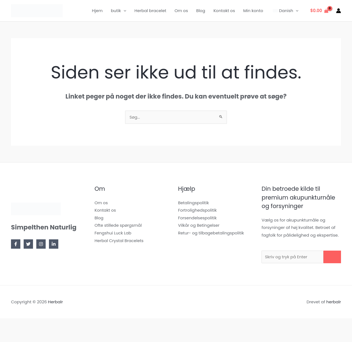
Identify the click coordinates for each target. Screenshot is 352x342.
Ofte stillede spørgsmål (118, 226)
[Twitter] (28, 244)
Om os (181, 10)
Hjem (97, 10)
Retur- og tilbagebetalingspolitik (211, 233)
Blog (200, 10)
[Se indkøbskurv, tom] (319, 11)
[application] (123, 10)
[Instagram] (41, 244)
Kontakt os (224, 10)
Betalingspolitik (193, 203)
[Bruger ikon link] (338, 10)
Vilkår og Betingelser (199, 226)
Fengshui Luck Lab (113, 233)
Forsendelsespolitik (197, 218)
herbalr (333, 302)
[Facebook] (15, 244)
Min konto (253, 10)
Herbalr (55, 302)
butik (118, 10)
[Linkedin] (53, 244)
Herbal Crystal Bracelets (119, 241)
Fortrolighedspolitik (197, 210)
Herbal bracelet (150, 10)
